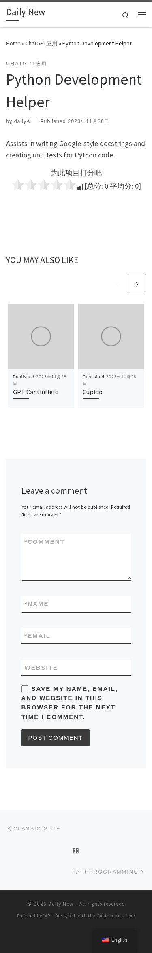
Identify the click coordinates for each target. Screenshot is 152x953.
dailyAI (23, 121)
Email (38, 635)
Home (13, 43)
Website (41, 667)
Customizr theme (115, 916)
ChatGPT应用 (42, 43)
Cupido (93, 392)
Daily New (60, 903)
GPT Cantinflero (36, 392)
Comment (45, 541)
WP (46, 916)
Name (37, 603)
